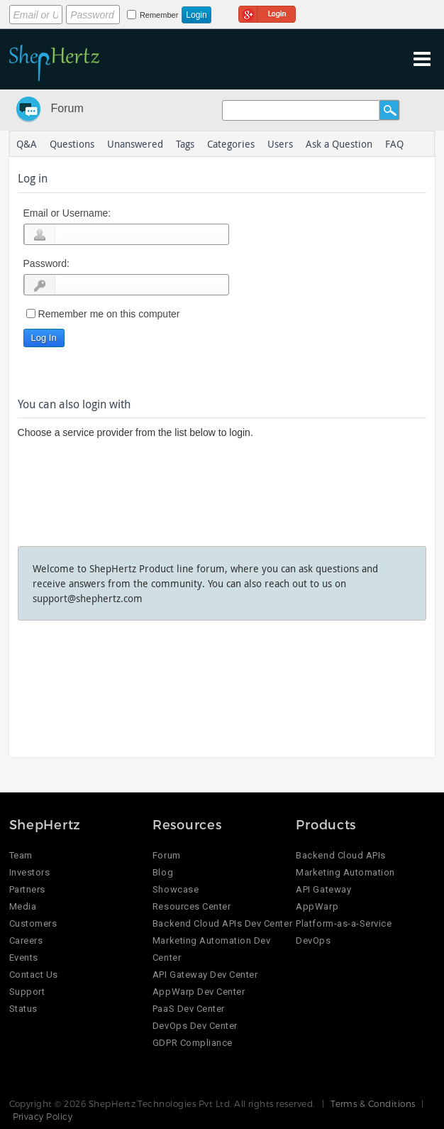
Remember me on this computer (109, 314)
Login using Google (267, 12)
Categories (231, 144)
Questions (72, 144)
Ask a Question (339, 144)
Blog (162, 872)
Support (27, 991)
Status (23, 1008)
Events (23, 957)
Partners (27, 889)
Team (21, 855)
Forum (67, 108)
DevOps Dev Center (195, 1025)
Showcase (175, 889)
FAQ (394, 144)
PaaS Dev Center (188, 1008)
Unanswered (135, 144)
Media (23, 906)
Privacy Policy (43, 1116)
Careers (26, 940)
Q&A (26, 144)
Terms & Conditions (373, 1103)
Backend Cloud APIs (340, 855)
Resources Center (191, 906)
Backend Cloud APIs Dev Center (222, 923)
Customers (33, 923)
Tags (185, 144)
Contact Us (33, 974)
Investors (29, 872)
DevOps (313, 940)
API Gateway (323, 889)
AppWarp (317, 906)
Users (280, 144)
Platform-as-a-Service (344, 923)
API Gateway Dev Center (204, 974)
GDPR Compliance (192, 1042)
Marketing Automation (345, 872)
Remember (159, 15)
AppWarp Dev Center (198, 991)
